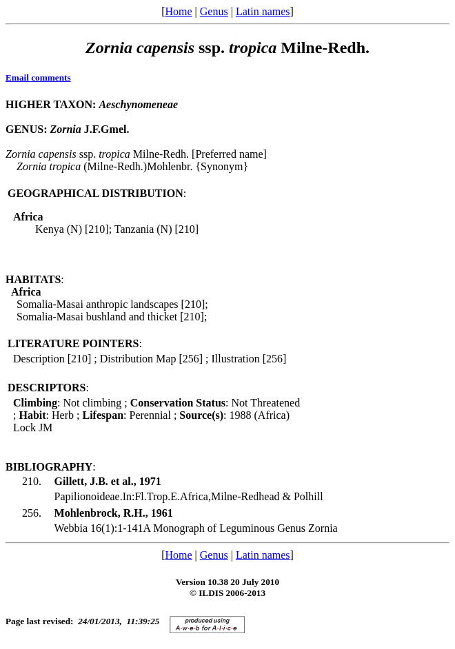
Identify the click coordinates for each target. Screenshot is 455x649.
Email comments (38, 77)
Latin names (263, 11)
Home (178, 11)
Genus (214, 11)
